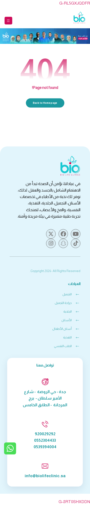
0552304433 (45, 440)
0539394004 (45, 447)
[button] (8, 20)
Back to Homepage (45, 102)
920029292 (45, 434)
